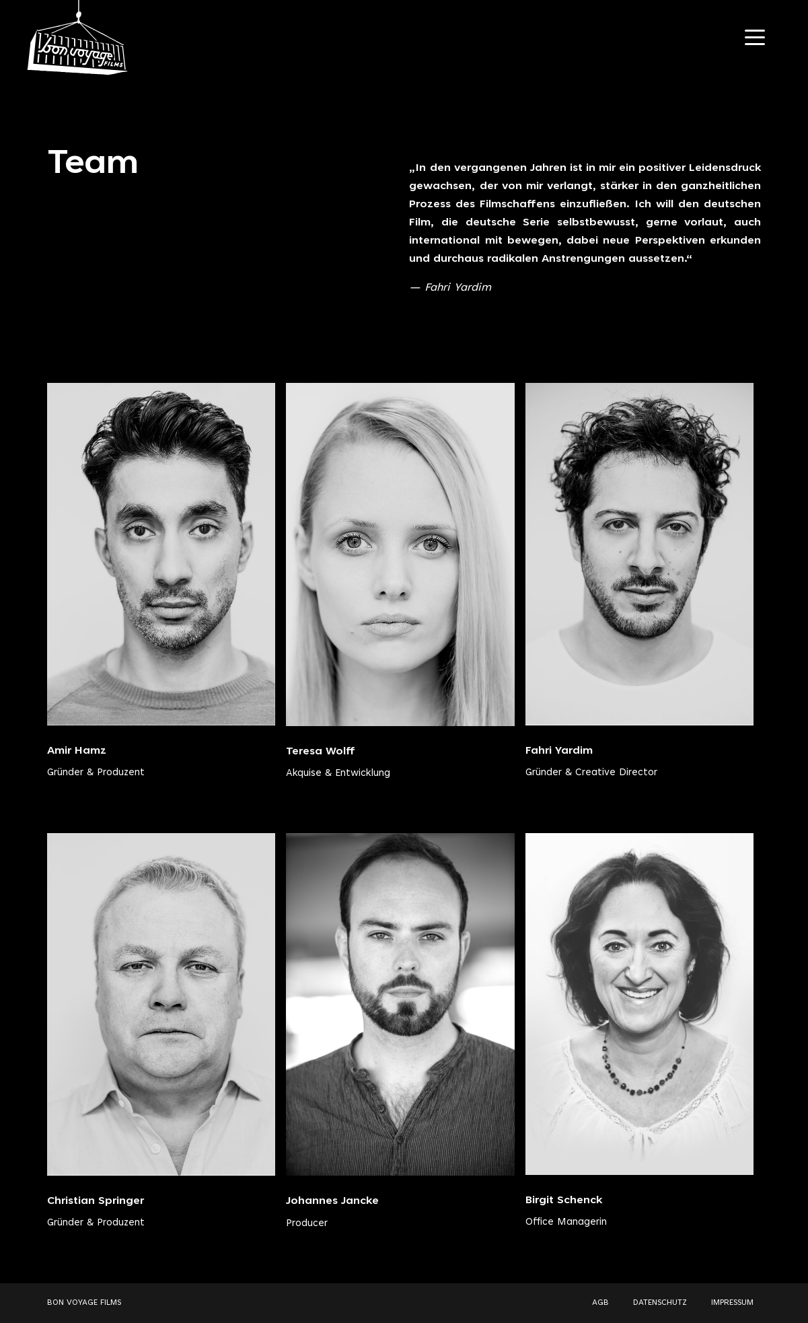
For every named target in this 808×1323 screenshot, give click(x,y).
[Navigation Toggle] (755, 37)
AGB (600, 1303)
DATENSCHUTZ (660, 1303)
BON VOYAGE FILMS (84, 1303)
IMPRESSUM (732, 1303)
